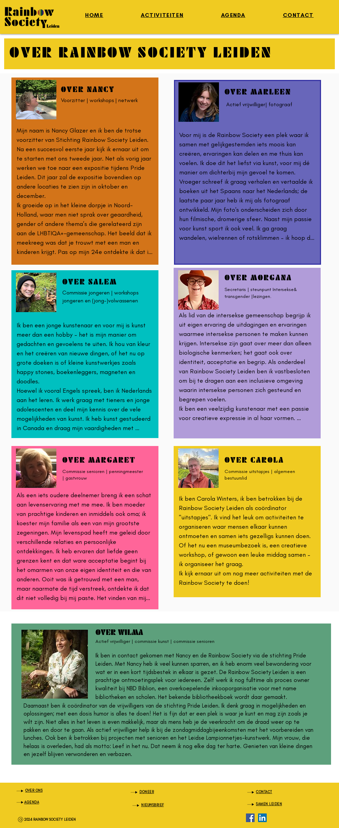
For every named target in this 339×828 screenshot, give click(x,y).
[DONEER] (165, 792)
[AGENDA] (51, 802)
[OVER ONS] (51, 791)
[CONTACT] (282, 792)
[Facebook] (250, 817)
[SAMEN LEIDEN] (282, 804)
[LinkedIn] (262, 817)
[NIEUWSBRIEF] (167, 805)
